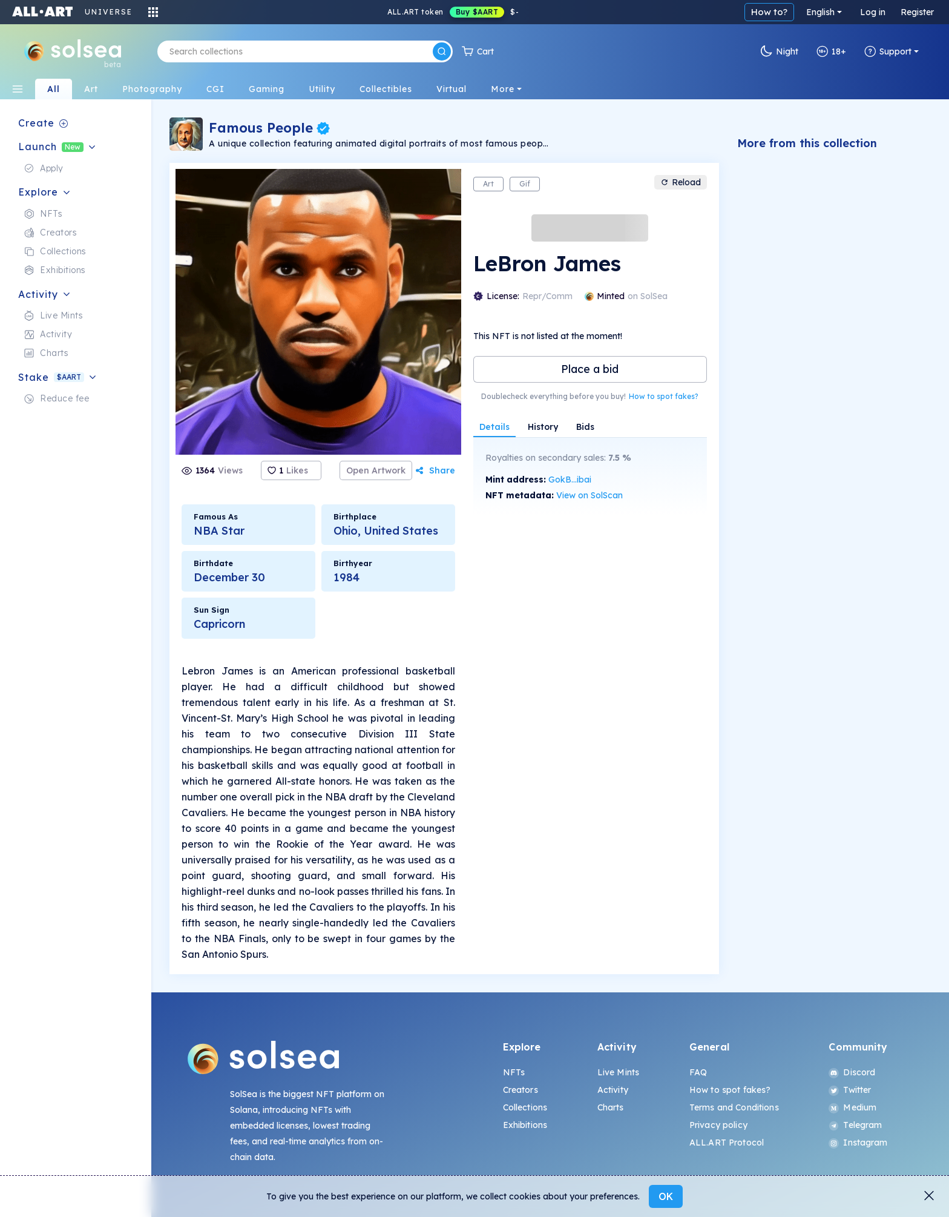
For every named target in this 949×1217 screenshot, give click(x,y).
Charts (610, 1107)
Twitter (850, 1090)
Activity (612, 1089)
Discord (852, 1072)
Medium (852, 1107)
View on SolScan (589, 495)
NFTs (514, 1072)
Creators (520, 1089)
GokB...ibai (569, 479)
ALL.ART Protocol (726, 1142)
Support (887, 51)
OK (665, 1196)
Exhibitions (525, 1125)
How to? (769, 12)
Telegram (855, 1125)
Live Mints (618, 1072)
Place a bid (590, 369)
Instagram (858, 1142)
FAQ (698, 1072)
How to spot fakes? (663, 396)
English (820, 12)
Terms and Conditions (734, 1107)
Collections (525, 1107)
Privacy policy (718, 1125)
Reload (680, 182)
